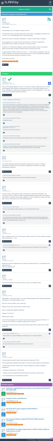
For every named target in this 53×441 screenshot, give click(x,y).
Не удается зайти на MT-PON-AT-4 (16, 398)
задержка (18, 393)
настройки (8, 402)
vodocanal (18, 102)
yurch (18, 245)
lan (8, 61)
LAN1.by (34, 439)
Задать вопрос (24, 9)
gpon (17, 61)
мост (11, 424)
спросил (3, 24)
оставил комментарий (7, 102)
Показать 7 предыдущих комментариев (11, 99)
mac (11, 82)
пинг (22, 393)
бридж (8, 424)
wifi (11, 61)
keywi (16, 392)
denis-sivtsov (13, 24)
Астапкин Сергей (48, 439)
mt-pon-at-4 (4, 61)
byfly (14, 61)
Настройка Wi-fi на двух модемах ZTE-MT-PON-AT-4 (21, 408)
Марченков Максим (41, 439)
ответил (3, 82)
